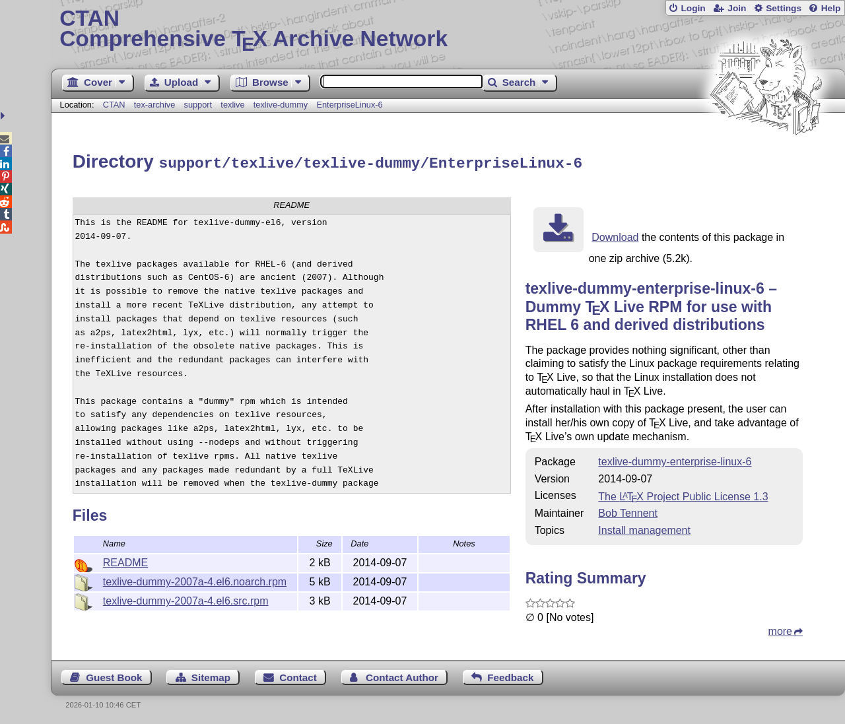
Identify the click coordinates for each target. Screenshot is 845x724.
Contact (298, 675)
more (780, 629)
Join (736, 8)
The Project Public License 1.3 (683, 494)
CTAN (114, 105)
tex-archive (155, 105)
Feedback (510, 675)
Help (831, 8)
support (198, 105)
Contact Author (402, 675)
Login (693, 8)
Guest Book (114, 675)
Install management (644, 528)
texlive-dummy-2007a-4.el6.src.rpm (186, 599)
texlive (232, 105)
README (125, 560)
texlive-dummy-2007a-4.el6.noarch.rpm (195, 579)
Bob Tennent (628, 511)
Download (615, 235)
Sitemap (210, 675)
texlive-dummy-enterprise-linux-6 (674, 459)
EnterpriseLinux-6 (349, 105)
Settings (783, 8)
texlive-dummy (281, 105)
